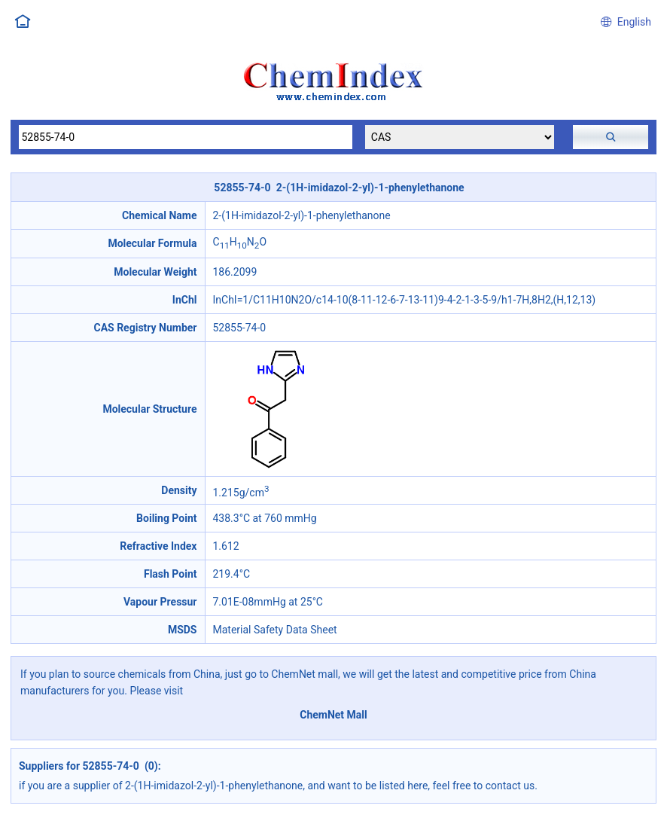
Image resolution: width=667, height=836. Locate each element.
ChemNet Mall (333, 715)
